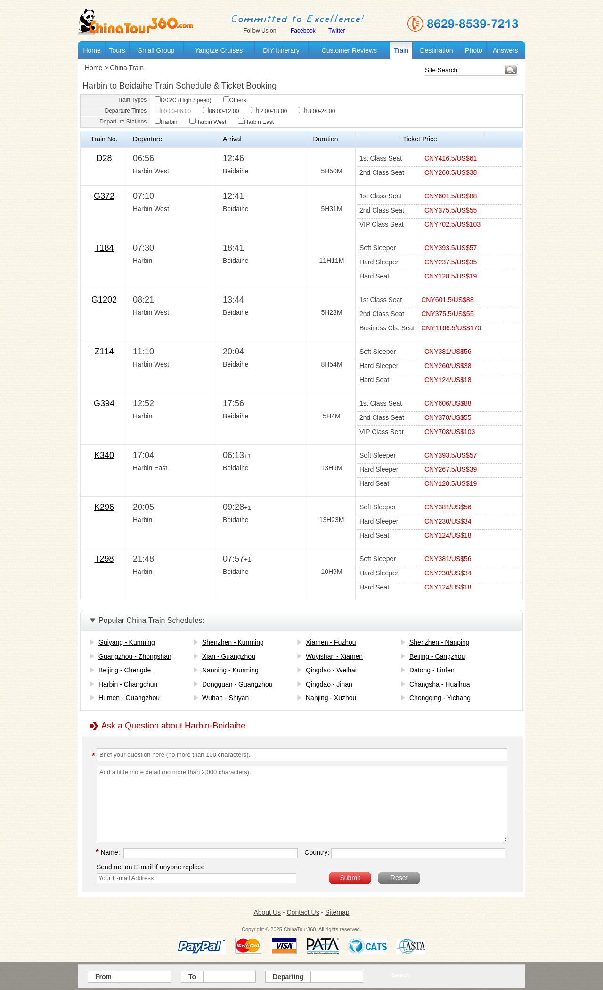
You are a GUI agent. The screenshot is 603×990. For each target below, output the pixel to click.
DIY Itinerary (281, 50)
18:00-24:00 (317, 111)
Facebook (303, 30)
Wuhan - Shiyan (225, 698)
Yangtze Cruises (219, 50)
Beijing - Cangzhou (437, 656)
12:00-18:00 (269, 111)
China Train (127, 68)
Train (401, 50)
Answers (505, 50)
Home (91, 50)
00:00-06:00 (173, 111)
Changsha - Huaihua (439, 684)
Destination (436, 50)
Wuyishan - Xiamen (334, 656)
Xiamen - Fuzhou (331, 642)
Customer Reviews (349, 50)
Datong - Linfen (432, 670)
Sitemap (337, 912)
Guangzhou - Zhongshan (134, 656)
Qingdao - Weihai (331, 670)
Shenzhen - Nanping (439, 642)
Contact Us (302, 912)
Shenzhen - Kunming (233, 642)
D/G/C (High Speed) (183, 100)
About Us (267, 912)
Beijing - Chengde (124, 670)
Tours (117, 50)
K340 (104, 455)
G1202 (104, 299)
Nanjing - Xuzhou (331, 698)
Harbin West (208, 122)
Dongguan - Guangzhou (237, 684)
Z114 (104, 351)
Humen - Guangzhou (129, 698)
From (103, 977)
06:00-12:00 (221, 111)
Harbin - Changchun (127, 684)
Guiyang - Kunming (126, 642)
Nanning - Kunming (230, 670)
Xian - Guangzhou (228, 656)
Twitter (336, 30)
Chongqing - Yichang (440, 698)
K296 (104, 507)
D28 (104, 158)
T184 (104, 248)
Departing (288, 977)
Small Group (156, 50)
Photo (473, 50)
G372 (104, 196)
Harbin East (256, 122)
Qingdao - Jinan (329, 684)
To (192, 977)
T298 (104, 559)
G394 (104, 403)
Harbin (166, 122)
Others (234, 100)
